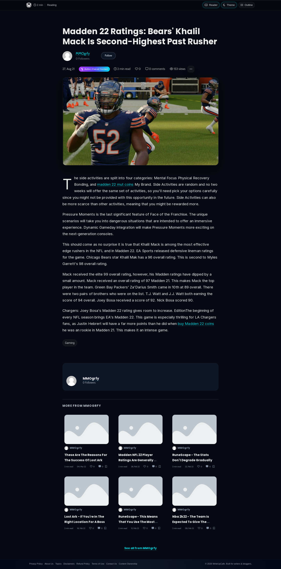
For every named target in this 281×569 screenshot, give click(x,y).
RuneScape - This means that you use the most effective (138, 522)
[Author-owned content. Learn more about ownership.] (94, 69)
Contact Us (111, 564)
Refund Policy (83, 564)
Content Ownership (128, 564)
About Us (48, 564)
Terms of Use (98, 564)
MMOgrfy (83, 53)
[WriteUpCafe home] (29, 5)
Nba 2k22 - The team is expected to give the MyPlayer (190, 522)
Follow (108, 55)
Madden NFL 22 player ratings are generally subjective (136, 460)
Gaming (70, 342)
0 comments (155, 69)
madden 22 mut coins (115, 184)
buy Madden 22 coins (196, 323)
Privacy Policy (36, 564)
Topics (58, 564)
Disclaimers (69, 564)
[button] (190, 69)
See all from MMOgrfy (140, 548)
